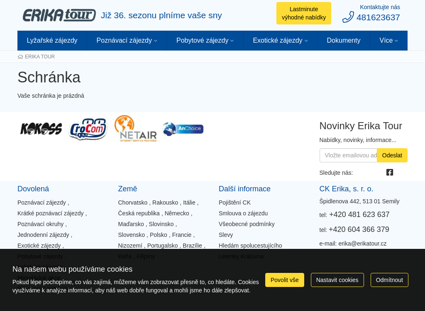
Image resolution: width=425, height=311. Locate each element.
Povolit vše (285, 280)
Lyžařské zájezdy (52, 40)
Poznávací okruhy (40, 224)
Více (386, 40)
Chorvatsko (133, 202)
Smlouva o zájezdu (243, 213)
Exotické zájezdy (277, 40)
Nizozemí (130, 245)
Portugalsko (162, 245)
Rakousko (165, 202)
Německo (177, 213)
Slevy (226, 234)
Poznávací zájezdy (124, 40)
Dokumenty (344, 40)
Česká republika (139, 213)
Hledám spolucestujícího (250, 245)
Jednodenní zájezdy (43, 234)
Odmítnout (389, 280)
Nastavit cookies (337, 280)
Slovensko (131, 234)
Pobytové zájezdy (202, 40)
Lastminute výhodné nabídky (304, 13)
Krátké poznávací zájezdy (50, 213)
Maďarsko (131, 224)
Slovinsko (161, 224)
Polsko (158, 234)
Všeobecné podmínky (247, 224)
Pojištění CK (235, 202)
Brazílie (192, 245)
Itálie (189, 202)
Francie (182, 234)
